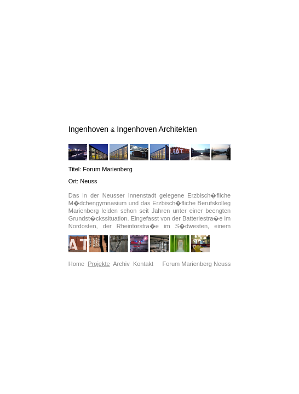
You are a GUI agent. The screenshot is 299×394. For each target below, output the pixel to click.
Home (76, 263)
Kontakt (143, 263)
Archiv (121, 263)
